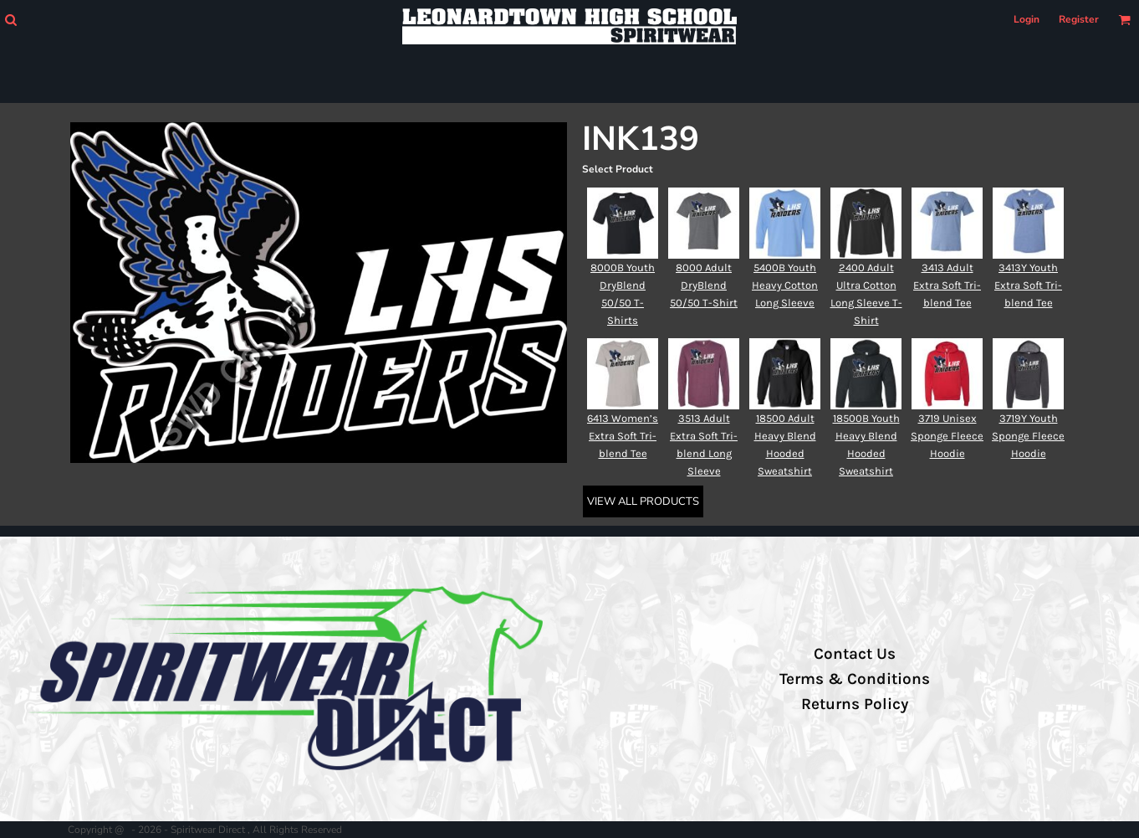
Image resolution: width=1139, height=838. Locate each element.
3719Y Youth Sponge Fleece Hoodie (1028, 436)
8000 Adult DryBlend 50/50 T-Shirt (704, 285)
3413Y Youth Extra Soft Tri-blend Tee (1028, 285)
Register (1079, 19)
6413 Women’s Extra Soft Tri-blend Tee (622, 436)
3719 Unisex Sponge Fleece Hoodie (947, 436)
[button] (10, 19)
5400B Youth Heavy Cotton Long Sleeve (785, 285)
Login (1026, 19)
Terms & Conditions (854, 679)
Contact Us (855, 654)
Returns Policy (854, 704)
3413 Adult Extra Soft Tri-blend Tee (947, 285)
